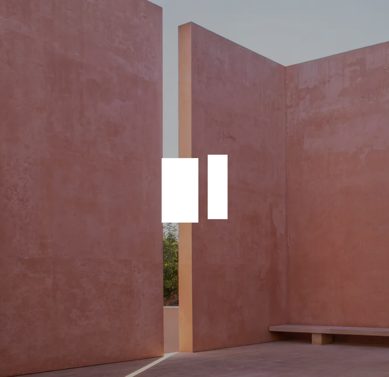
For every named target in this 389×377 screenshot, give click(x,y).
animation (194, 189)
